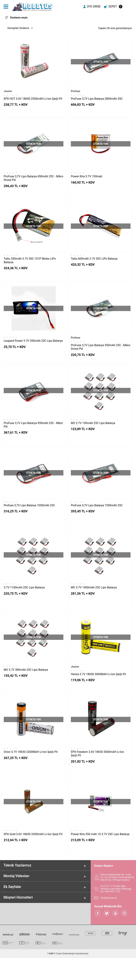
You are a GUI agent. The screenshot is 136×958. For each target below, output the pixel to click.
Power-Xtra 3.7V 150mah (86, 176)
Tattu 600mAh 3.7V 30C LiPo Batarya (94, 258)
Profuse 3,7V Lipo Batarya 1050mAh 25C (29, 505)
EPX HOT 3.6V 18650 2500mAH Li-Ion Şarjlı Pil (33, 98)
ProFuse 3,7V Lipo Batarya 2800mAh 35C (97, 98)
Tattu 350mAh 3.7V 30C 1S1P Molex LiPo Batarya (30, 260)
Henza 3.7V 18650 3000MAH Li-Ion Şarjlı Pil (98, 674)
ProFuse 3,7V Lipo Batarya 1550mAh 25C (97, 505)
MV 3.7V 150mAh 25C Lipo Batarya (93, 423)
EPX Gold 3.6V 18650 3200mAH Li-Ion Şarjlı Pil (33, 834)
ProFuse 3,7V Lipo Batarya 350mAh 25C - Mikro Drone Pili (100, 347)
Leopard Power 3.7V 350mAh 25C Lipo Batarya (33, 340)
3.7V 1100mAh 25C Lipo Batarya (24, 587)
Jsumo (8, 91)
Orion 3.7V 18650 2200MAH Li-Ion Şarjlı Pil (31, 752)
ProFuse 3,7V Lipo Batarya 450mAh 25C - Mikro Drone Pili (33, 178)
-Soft (50, 953)
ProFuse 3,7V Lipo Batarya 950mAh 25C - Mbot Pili (33, 424)
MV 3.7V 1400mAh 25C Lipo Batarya (94, 587)
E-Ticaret (58, 953)
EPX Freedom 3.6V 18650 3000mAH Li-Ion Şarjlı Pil (97, 753)
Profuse (75, 91)
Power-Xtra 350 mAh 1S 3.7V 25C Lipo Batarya (100, 834)
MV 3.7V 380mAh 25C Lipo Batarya (26, 669)
